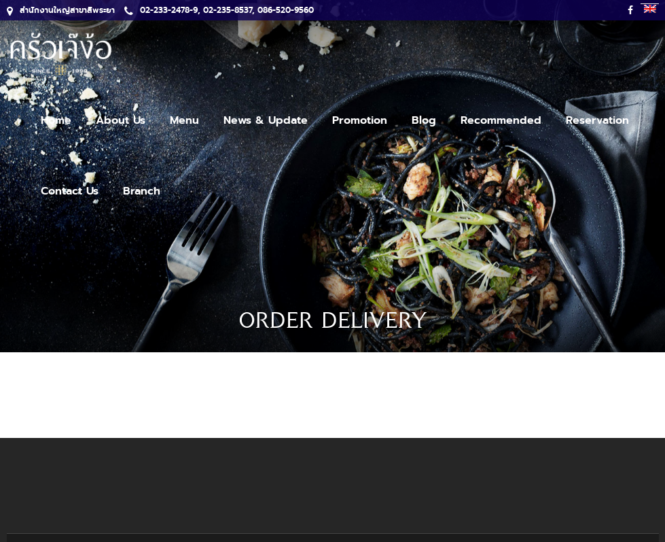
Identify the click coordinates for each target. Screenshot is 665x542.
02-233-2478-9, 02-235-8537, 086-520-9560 (219, 10)
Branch (141, 191)
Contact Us (69, 191)
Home (56, 120)
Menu (184, 120)
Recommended (501, 120)
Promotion (359, 120)
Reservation (597, 120)
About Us (120, 120)
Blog (424, 120)
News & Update (265, 120)
